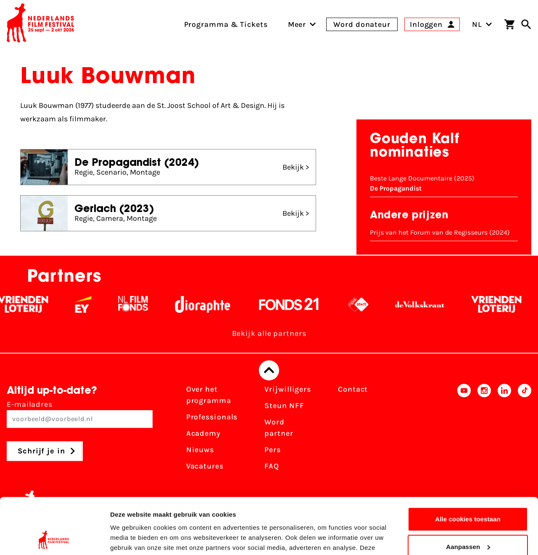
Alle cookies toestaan (468, 466)
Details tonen (130, 538)
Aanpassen (468, 493)
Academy (203, 433)
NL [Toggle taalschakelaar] (482, 24)
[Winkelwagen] (509, 24)
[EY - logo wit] (93, 304)
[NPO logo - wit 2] (368, 304)
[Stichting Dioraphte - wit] (212, 304)
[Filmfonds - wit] (143, 304)
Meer (297, 24)
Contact (353, 389)
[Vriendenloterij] (33, 304)
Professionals (212, 416)
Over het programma (208, 395)
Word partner (278, 427)
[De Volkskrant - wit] (430, 304)
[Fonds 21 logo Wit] (299, 304)
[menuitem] (297, 24)
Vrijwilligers (287, 389)
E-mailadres (80, 414)
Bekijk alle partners (269, 333)
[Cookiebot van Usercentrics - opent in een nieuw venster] (54, 538)
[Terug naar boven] (269, 370)
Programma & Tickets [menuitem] (226, 24)
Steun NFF (284, 405)
